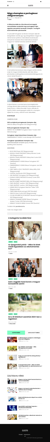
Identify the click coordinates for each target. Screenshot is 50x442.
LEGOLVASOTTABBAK (34, 332)
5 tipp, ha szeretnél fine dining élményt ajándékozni (29, 356)
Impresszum (27, 434)
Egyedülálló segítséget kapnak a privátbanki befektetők (27, 407)
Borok (17, 18)
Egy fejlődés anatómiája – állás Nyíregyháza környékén (27, 347)
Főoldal (20, 434)
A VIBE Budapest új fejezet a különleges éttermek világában (29, 338)
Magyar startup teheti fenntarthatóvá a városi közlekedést (29, 380)
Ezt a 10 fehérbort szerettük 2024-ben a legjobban (24, 318)
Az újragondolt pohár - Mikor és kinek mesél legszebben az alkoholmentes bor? (24, 247)
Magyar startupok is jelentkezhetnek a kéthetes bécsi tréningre (29, 389)
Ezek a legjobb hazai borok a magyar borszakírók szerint (24, 283)
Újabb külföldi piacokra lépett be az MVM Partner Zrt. (30, 398)
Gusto (9, 19)
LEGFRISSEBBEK (16, 332)
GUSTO (10, 241)
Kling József (12, 323)
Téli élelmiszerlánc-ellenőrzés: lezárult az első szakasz (30, 416)
